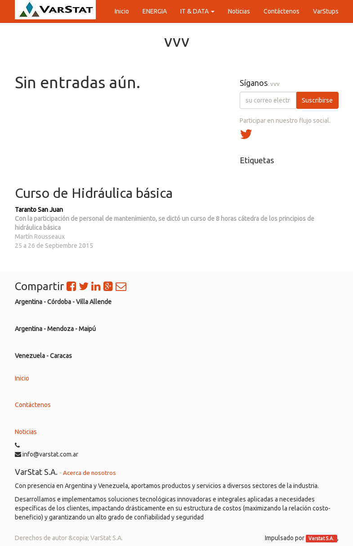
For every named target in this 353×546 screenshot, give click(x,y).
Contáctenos (33, 404)
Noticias (26, 431)
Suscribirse (317, 100)
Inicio (22, 378)
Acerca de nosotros (89, 472)
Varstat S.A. (321, 538)
